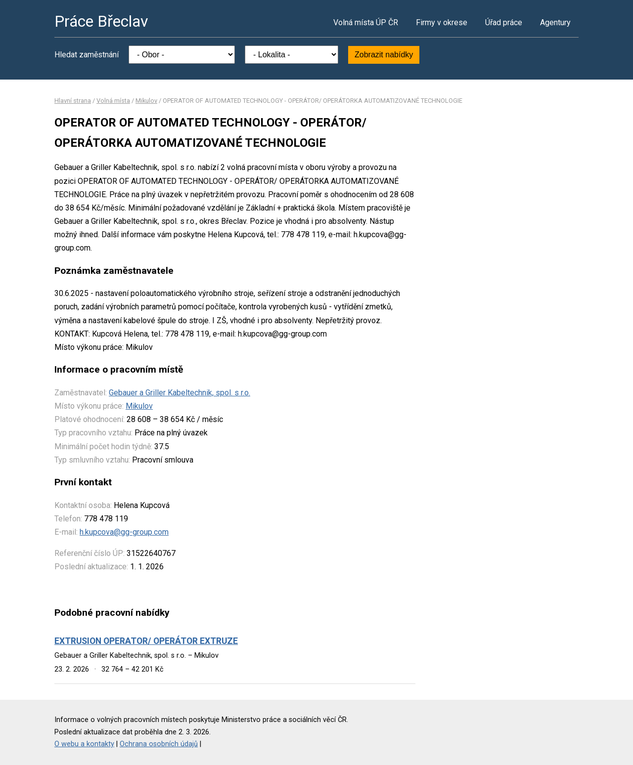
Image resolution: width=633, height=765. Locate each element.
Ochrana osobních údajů (159, 744)
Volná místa (113, 100)
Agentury (555, 22)
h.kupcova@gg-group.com (124, 532)
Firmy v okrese (441, 22)
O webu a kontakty (84, 744)
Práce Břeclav (101, 21)
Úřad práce (503, 22)
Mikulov (146, 100)
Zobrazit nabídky (384, 54)
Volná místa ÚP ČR (365, 22)
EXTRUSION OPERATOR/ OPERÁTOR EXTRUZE (146, 641)
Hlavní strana (72, 100)
